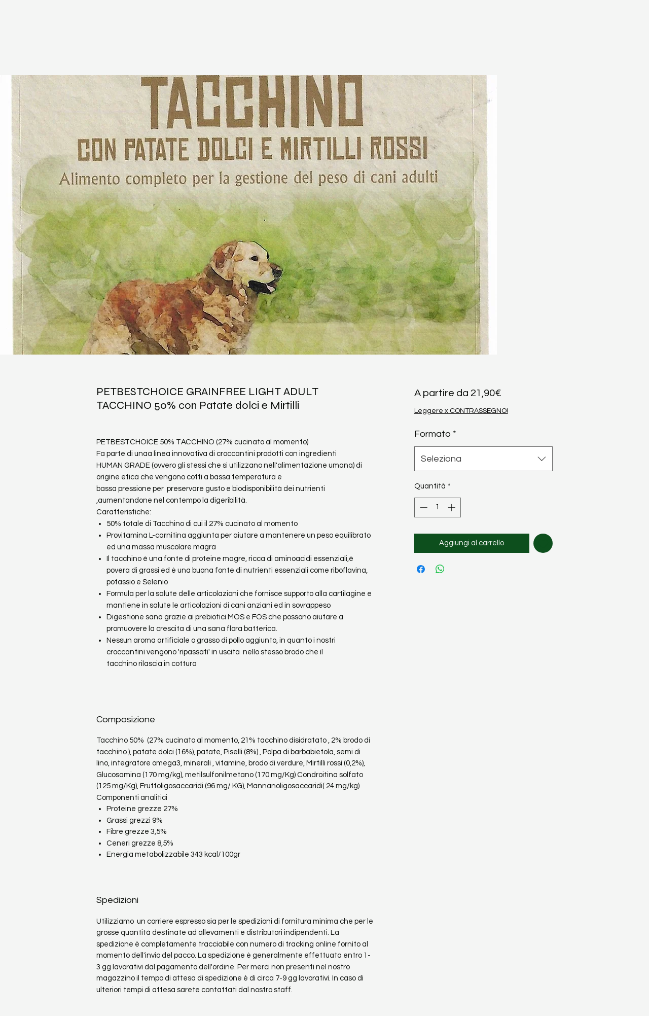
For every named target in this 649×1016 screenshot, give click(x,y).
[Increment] (452, 507)
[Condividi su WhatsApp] (440, 569)
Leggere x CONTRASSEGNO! (461, 410)
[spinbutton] (437, 507)
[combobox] (483, 459)
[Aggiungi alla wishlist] (543, 543)
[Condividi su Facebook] (421, 569)
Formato (435, 434)
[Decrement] (422, 507)
